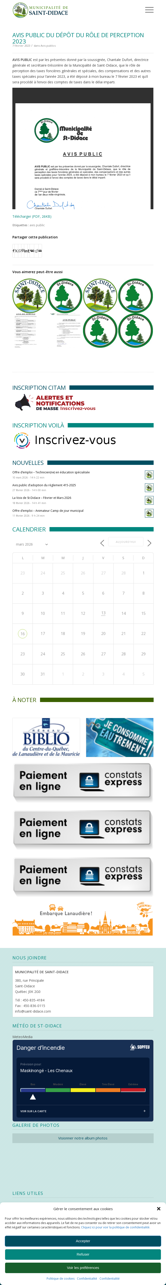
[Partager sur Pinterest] (22, 250)
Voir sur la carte (82, 1111)
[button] (158, 1208)
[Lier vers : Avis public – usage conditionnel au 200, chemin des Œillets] (100, 295)
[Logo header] (68, 9)
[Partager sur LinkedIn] (25, 250)
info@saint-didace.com (33, 1011)
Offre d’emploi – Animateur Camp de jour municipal (47, 511)
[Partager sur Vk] (32, 250)
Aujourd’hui (126, 542)
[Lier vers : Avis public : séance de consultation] (65, 330)
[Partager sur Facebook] (13, 250)
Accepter (83, 1241)
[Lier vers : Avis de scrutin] (29, 330)
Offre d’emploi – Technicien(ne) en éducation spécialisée (51, 472)
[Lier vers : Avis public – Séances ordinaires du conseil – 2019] (65, 295)
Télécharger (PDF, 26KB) (31, 216)
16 (22, 633)
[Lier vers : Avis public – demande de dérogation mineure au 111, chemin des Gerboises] (29, 295)
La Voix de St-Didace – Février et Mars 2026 (41, 498)
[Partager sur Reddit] (36, 250)
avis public (37, 225)
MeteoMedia (22, 1036)
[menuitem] (141, 9)
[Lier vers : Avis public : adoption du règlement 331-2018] (135, 295)
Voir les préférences (83, 1268)
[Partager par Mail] (40, 250)
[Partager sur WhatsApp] (19, 250)
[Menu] (142, 9)
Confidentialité (87, 1278)
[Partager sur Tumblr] (29, 250)
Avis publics (48, 45)
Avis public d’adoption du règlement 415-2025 (44, 485)
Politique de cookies (61, 1278)
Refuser (83, 1254)
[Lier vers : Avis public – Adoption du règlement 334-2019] (135, 330)
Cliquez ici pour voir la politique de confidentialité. (115, 1227)
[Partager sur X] (16, 250)
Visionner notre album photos (83, 1138)
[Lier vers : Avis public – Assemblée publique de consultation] (100, 330)
